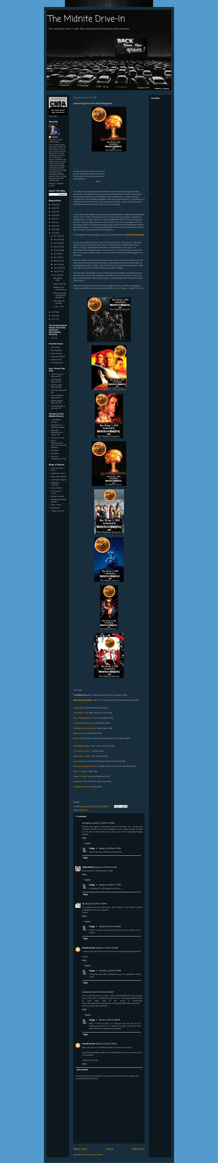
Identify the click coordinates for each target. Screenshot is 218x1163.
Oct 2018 (57, 243)
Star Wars (55, 453)
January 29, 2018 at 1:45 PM (95, 904)
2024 (54, 212)
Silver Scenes (56, 505)
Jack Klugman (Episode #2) (56, 381)
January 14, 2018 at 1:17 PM (110, 885)
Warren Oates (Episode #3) (56, 386)
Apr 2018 (58, 264)
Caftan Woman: (79, 708)
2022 (54, 219)
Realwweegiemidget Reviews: (85, 766)
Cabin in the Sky (59, 284)
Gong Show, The (57, 438)
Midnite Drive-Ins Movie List (59, 288)
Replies (88, 843)
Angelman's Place (58, 473)
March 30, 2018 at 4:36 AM (102, 992)
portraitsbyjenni (79, 761)
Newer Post (80, 1148)
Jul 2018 (57, 254)
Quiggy (92, 848)
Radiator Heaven (57, 496)
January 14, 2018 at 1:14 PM (110, 848)
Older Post (138, 1148)
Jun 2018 (57, 257)
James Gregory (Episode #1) (57, 375)
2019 (54, 229)
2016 (54, 316)
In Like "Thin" (58, 307)
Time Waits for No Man (59, 302)
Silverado (55, 450)
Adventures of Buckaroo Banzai (58, 426)
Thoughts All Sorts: (80, 787)
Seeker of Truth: (79, 776)
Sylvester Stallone (58, 356)
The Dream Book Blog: (82, 723)
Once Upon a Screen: (81, 751)
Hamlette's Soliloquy (55, 484)
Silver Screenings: (80, 771)
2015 (54, 319)
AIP (52, 338)
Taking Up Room (57, 511)
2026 (54, 205)
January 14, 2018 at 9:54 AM (106, 867)
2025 (54, 208)
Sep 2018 (58, 247)
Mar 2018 (58, 268)
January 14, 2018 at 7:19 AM (103, 823)
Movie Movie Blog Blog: (82, 700)
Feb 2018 (58, 271)
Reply (84, 838)
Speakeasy (55, 508)
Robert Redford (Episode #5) (57, 396)
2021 (54, 222)
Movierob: (77, 738)
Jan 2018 (57, 275)
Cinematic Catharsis (59, 480)
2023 (54, 215)
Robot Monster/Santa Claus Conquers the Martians (59, 444)
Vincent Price (56, 360)
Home (109, 1148)
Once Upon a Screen (56, 492)
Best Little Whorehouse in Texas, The (57, 432)
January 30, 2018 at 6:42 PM (110, 926)
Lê (83, 904)
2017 (54, 312)
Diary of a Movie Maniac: (83, 718)
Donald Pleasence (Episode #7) (58, 407)
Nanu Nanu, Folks (58, 279)
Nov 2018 (58, 239)
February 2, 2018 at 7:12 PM (110, 971)
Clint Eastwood (57, 363)
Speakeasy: (77, 781)
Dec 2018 (58, 236)
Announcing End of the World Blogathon (59, 295)
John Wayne (55, 347)
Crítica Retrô (78, 713)
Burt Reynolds (56, 350)
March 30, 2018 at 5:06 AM (109, 1020)
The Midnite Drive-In (86, 19)
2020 (54, 226)
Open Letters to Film (81, 756)
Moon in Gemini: (80, 733)
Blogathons (84, 810)
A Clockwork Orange (56, 421)
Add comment (82, 1070)
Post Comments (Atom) (93, 1154)
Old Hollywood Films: (81, 746)
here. (114, 250)
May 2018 (58, 261)
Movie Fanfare (57, 488)
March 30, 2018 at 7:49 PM (106, 1044)
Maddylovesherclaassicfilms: (84, 728)
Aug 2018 (58, 250)
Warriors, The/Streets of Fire (58, 458)
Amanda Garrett (88, 948)
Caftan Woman (88, 867)
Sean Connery (56, 353)
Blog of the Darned (58, 477)
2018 (54, 233)
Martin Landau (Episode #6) (57, 402)
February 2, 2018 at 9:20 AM (107, 948)
